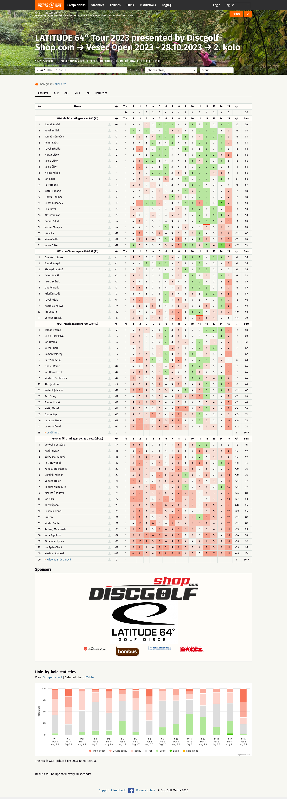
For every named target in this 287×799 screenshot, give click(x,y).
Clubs (130, 5)
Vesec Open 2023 (72, 61)
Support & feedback (112, 790)
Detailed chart (74, 677)
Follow (236, 13)
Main (37, 13)
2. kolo (227, 47)
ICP (88, 93)
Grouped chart (52, 677)
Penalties (101, 93)
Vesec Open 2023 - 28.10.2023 (144, 47)
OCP (77, 93)
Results (43, 93)
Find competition (52, 13)
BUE (56, 93)
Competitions (76, 5)
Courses (115, 5)
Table (90, 677)
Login (216, 5)
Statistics (97, 5)
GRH (66, 93)
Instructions (148, 5)
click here (60, 84)
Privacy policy (145, 790)
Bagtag (166, 5)
